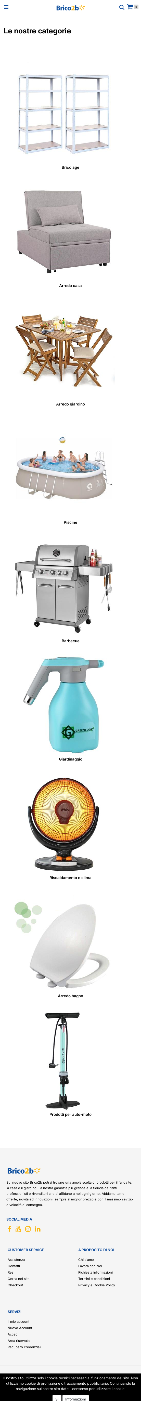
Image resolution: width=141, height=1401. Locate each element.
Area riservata (19, 1341)
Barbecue (71, 640)
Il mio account (18, 1321)
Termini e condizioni (94, 1279)
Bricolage (70, 167)
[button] (127, 1389)
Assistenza (16, 1260)
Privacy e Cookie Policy (96, 1285)
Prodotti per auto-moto (70, 1114)
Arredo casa (70, 285)
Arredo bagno (70, 995)
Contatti (14, 1266)
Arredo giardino (70, 404)
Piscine (70, 522)
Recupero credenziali (24, 1347)
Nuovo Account (20, 1328)
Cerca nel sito (19, 1279)
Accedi (13, 1334)
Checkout (15, 1285)
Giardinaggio (70, 759)
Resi (11, 1272)
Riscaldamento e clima (70, 877)
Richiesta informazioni (95, 1272)
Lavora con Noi (90, 1266)
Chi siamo (86, 1260)
